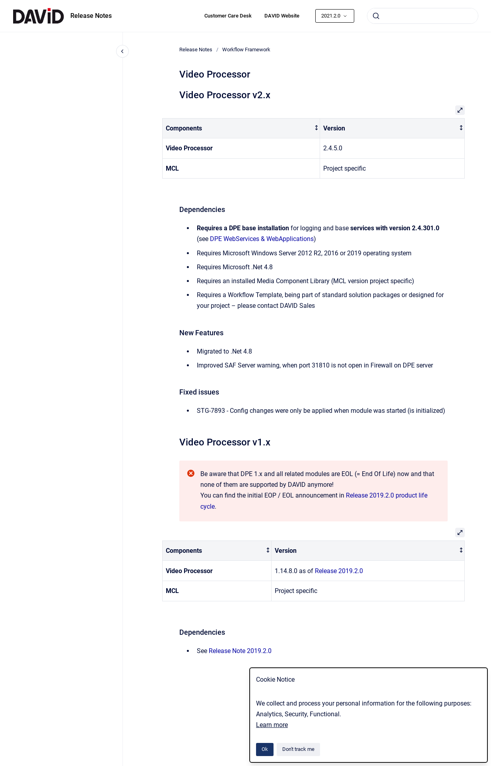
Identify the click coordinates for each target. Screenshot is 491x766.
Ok (265, 749)
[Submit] (376, 16)
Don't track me (298, 749)
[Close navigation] (122, 51)
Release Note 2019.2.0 (240, 651)
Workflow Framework (246, 49)
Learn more (272, 725)
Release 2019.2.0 (339, 571)
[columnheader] (241, 128)
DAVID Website (281, 16)
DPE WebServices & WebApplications (262, 239)
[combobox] (422, 15)
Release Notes (91, 15)
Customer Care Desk (228, 16)
